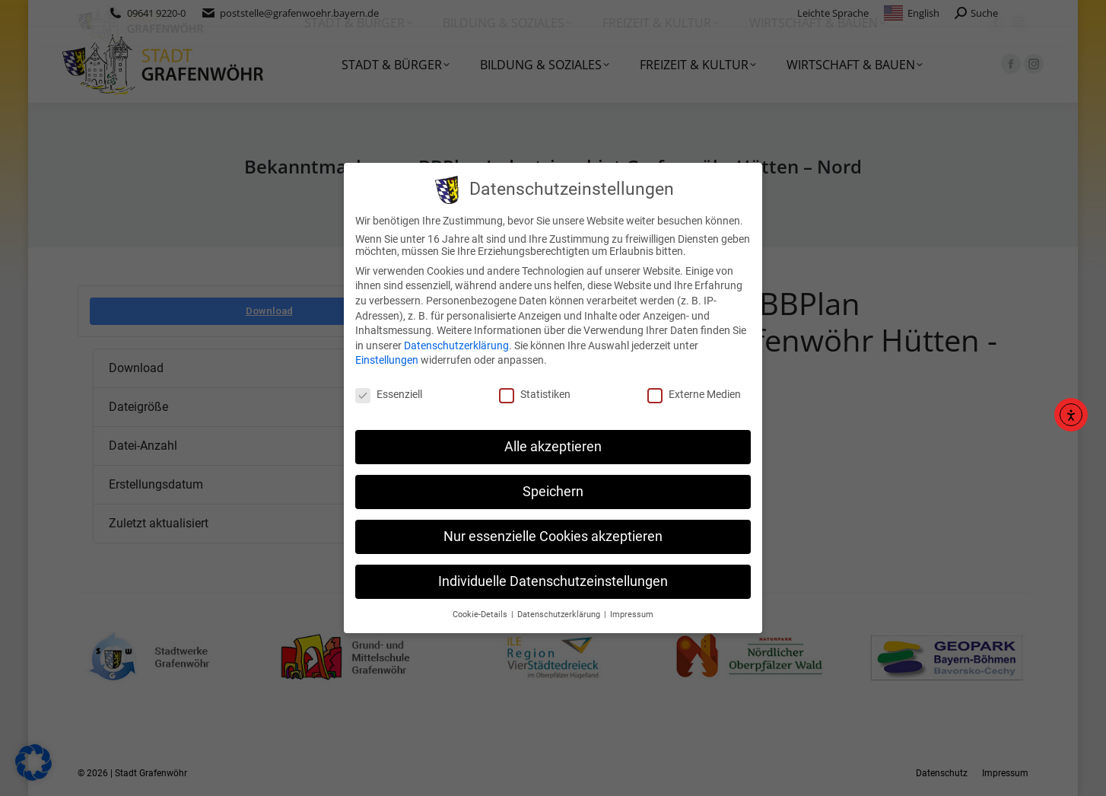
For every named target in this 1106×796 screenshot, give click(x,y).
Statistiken (534, 394)
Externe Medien (694, 394)
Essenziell (388, 394)
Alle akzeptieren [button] (553, 446)
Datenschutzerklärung (456, 345)
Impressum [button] (631, 614)
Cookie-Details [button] (481, 614)
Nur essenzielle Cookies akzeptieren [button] (553, 536)
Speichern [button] (553, 491)
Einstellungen (386, 360)
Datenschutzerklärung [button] (559, 614)
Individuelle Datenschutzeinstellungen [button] (553, 581)
